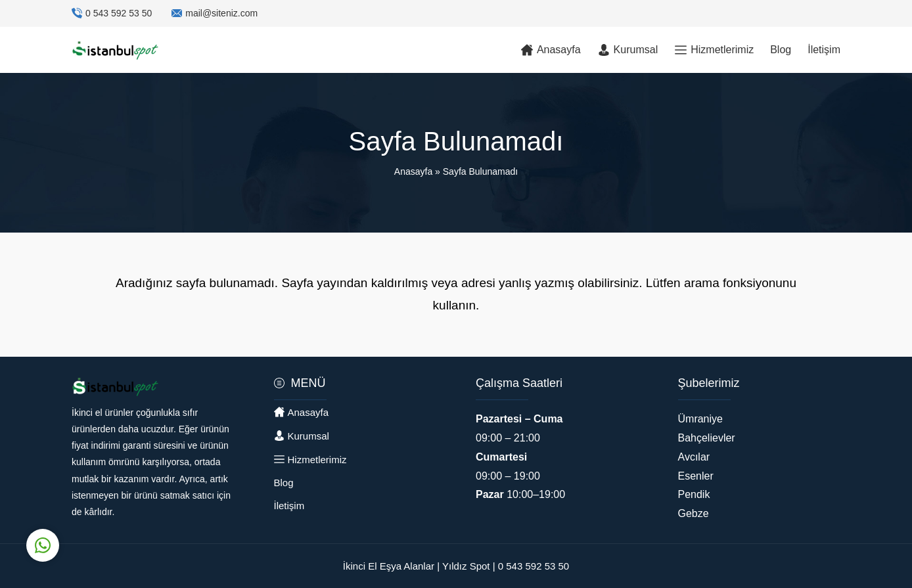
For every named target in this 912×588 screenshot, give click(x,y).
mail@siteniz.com (221, 13)
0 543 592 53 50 (118, 13)
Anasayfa (413, 171)
